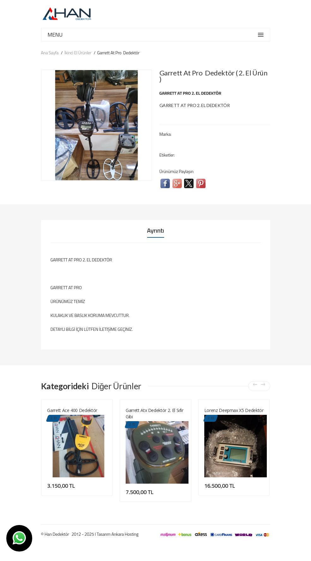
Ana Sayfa (50, 52)
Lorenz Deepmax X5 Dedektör (234, 410)
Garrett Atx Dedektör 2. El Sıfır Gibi (154, 413)
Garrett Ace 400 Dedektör (72, 410)
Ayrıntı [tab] (155, 230)
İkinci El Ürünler (77, 52)
